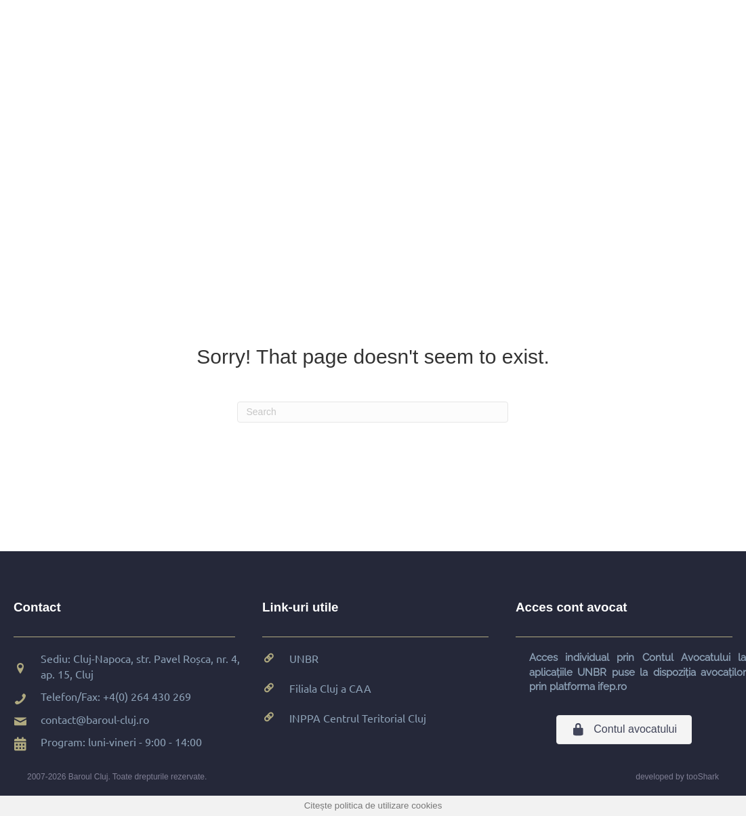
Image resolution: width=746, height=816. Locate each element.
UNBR (303, 658)
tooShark (702, 776)
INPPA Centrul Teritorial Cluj (357, 718)
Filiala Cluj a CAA (330, 688)
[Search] (372, 412)
